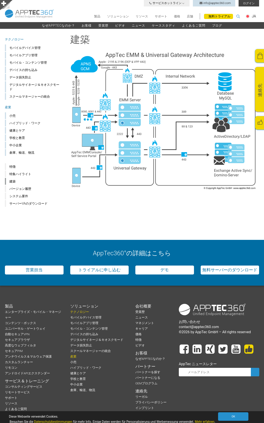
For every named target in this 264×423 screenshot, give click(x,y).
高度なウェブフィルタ (20, 345)
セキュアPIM (14, 351)
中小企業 (15, 145)
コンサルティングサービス (23, 386)
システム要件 (18, 196)
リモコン (11, 367)
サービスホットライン (166, 3)
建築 (12, 181)
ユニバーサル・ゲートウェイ (25, 328)
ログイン (249, 3)
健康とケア (17, 130)
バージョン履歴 (20, 189)
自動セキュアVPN (17, 334)
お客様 (87, 25)
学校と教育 (17, 138)
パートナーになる (147, 377)
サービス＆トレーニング (27, 381)
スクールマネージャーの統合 (29, 96)
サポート (161, 16)
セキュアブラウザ (17, 339)
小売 (12, 115)
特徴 (12, 166)
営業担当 (34, 269)
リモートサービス (17, 392)
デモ (164, 269)
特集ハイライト (20, 174)
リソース (142, 16)
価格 (177, 16)
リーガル (141, 396)
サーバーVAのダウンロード (28, 203)
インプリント (144, 408)
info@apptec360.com (214, 3)
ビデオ (120, 25)
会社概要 (143, 306)
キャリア (141, 328)
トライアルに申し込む (99, 269)
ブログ (217, 25)
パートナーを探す (147, 372)
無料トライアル (219, 16)
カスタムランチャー (19, 362)
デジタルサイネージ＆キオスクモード (34, 87)
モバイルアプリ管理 (23, 55)
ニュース (138, 25)
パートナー (145, 366)
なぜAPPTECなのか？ (58, 25)
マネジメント (144, 323)
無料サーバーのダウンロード (229, 269)
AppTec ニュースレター (198, 364)
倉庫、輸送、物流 (21, 152)
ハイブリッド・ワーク (25, 123)
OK (233, 416)
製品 (97, 16)
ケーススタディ (163, 25)
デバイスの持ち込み (23, 70)
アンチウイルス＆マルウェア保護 (28, 356)
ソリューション (118, 16)
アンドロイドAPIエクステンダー (27, 373)
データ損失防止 (20, 77)
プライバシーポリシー (151, 402)
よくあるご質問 (193, 25)
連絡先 (141, 391)
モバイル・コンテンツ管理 (28, 62)
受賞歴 (103, 25)
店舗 (190, 16)
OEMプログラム (146, 383)
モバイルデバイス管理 (25, 48)
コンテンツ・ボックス (20, 323)
